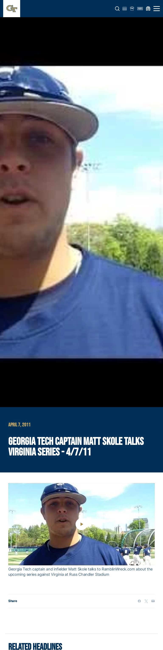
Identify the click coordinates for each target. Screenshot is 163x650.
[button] (117, 9)
